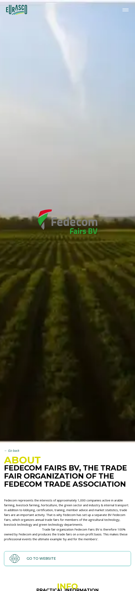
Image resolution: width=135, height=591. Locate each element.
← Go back (11, 450)
